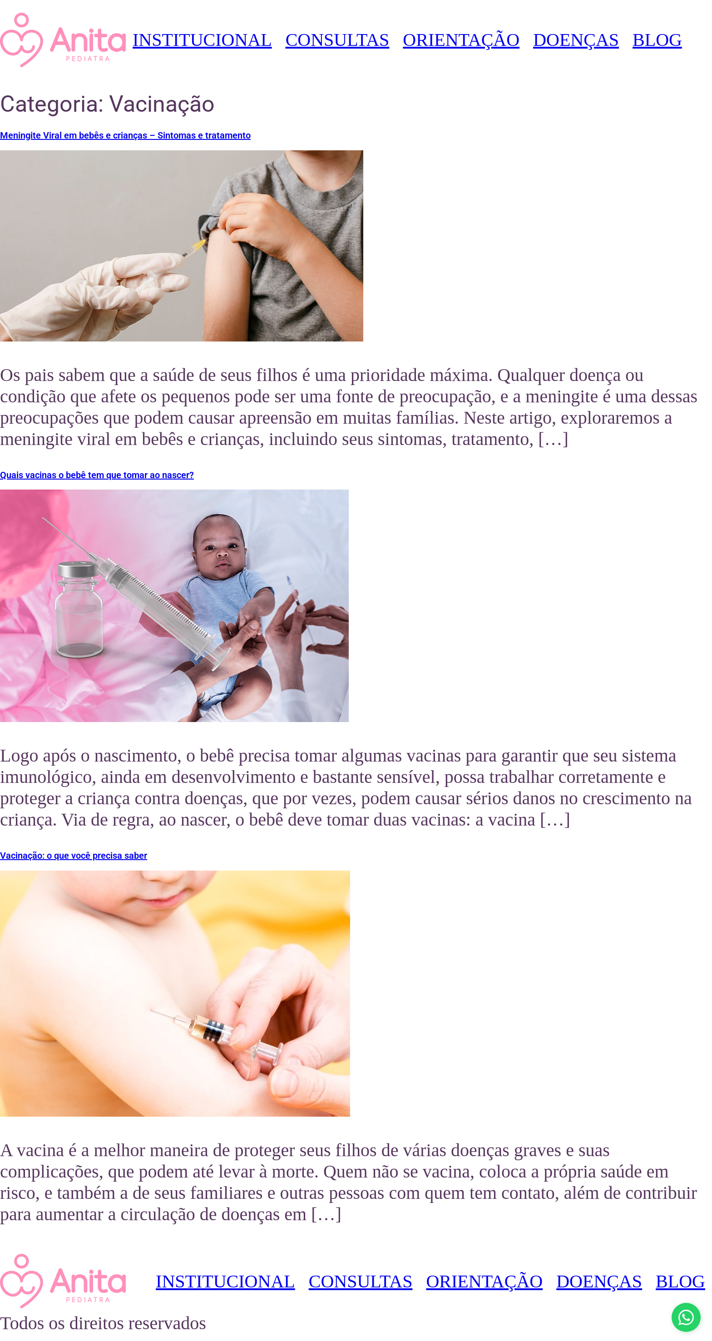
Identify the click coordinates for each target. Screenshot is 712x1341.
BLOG (657, 40)
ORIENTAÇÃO (461, 40)
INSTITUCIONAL (202, 40)
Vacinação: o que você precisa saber (73, 855)
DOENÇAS (576, 40)
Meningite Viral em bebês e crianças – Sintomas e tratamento (125, 135)
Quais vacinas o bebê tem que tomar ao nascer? (97, 475)
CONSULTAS (338, 40)
